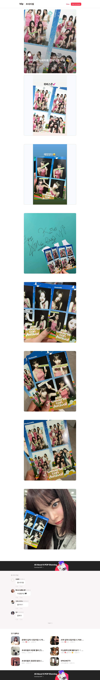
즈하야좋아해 (64, 663)
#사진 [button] (56, 65)
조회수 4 (72, 642)
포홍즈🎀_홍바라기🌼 (67, 652)
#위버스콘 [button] (40, 65)
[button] (67, 4)
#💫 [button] (59, 68)
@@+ (23, 663)
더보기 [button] (49, 623)
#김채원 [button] (31, 68)
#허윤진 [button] (38, 68)
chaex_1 (24, 652)
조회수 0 (33, 642)
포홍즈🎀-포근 (26, 642)
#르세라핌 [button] (31, 65)
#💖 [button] (65, 68)
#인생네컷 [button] (49, 65)
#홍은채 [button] (53, 68)
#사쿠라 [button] (63, 65)
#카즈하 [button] (46, 68)
